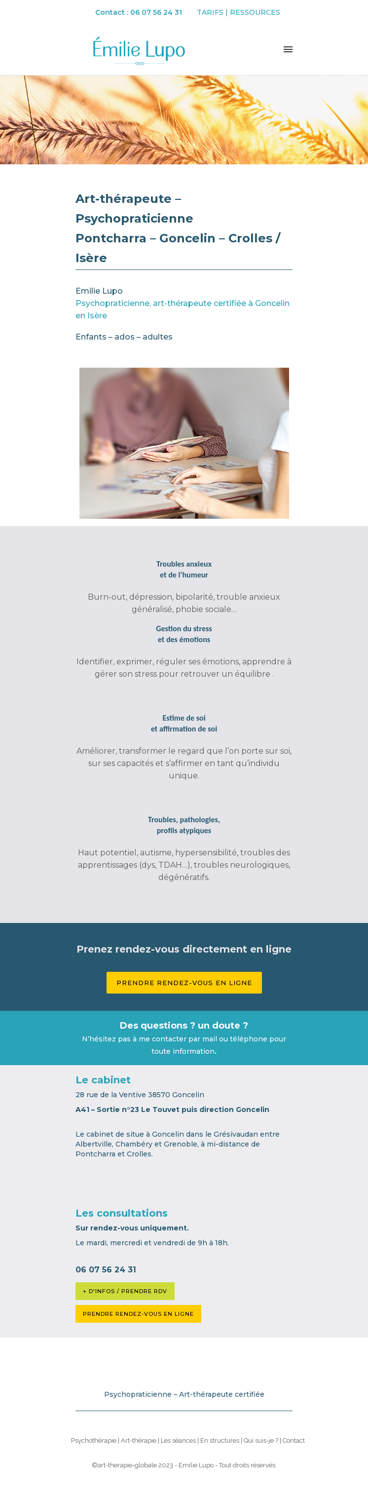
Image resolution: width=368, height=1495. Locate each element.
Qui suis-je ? (261, 1440)
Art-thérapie (138, 1440)
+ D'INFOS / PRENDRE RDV (125, 1291)
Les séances (178, 1440)
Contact (294, 1440)
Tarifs (210, 12)
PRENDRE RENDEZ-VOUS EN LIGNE (138, 1313)
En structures (219, 1440)
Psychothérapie (93, 1440)
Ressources (255, 12)
